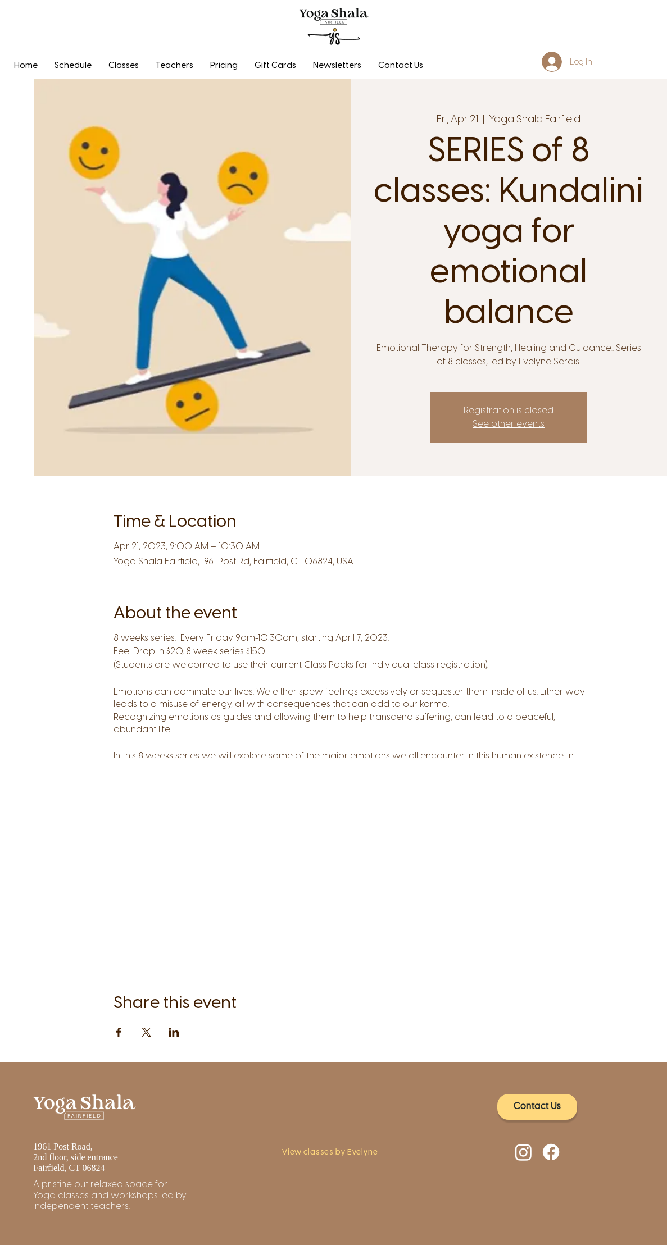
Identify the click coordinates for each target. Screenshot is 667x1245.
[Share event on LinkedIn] (174, 1032)
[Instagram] (523, 1152)
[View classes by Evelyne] (333, 1153)
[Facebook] (551, 1152)
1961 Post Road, (63, 1146)
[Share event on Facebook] (119, 1032)
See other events (509, 423)
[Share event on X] (146, 1032)
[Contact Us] (537, 1107)
